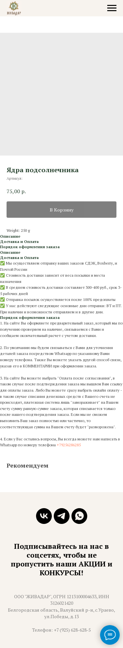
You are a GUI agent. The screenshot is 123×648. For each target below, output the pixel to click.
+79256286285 (69, 444)
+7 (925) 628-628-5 (72, 630)
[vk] (44, 516)
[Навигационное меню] (111, 8)
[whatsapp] (79, 516)
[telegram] (62, 516)
